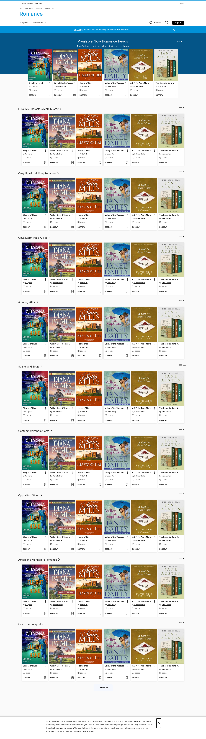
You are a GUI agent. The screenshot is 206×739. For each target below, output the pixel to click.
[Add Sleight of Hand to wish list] (49, 95)
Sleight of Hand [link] (36, 83)
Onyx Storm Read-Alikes (34, 238)
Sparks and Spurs (30, 366)
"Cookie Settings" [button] (82, 728)
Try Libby (78, 29)
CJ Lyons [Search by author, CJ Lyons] (34, 86)
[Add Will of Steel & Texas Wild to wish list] (74, 95)
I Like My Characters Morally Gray (40, 109)
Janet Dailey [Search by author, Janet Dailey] (111, 86)
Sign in (178, 22)
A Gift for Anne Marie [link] (139, 83)
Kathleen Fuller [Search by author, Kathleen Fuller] (137, 86)
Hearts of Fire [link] (85, 83)
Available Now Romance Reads (103, 41)
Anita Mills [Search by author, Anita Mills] (85, 86)
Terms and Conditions (92, 721)
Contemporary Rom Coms (35, 431)
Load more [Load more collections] (103, 687)
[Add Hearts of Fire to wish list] (99, 95)
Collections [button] (39, 22)
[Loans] (167, 23)
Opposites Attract (30, 495)
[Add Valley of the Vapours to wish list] (125, 95)
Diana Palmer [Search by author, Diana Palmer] (61, 86)
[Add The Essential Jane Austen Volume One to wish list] (175, 95)
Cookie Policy (88, 731)
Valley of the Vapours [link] (114, 83)
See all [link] (180, 42)
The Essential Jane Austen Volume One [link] (165, 83)
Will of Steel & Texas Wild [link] (63, 83)
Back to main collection (31, 3)
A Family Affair (28, 302)
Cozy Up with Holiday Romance (38, 173)
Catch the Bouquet (31, 624)
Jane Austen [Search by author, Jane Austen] (162, 86)
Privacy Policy (112, 721)
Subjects (24, 22)
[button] (155, 23)
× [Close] (158, 723)
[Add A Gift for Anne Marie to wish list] (150, 95)
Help (182, 4)
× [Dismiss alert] (173, 29)
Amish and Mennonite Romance (39, 560)
